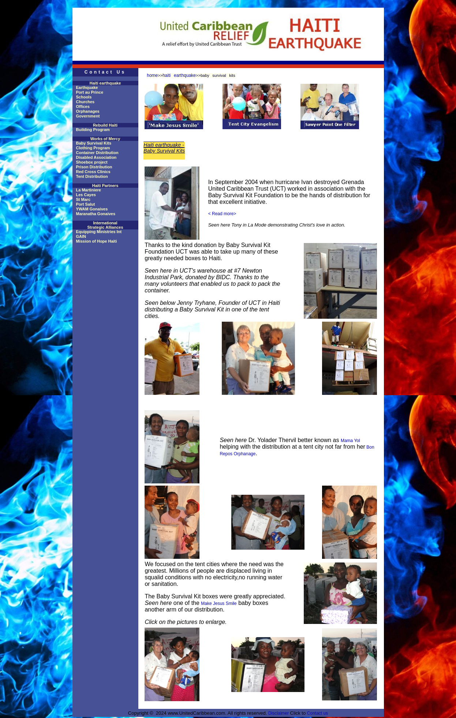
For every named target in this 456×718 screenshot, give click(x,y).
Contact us (317, 713)
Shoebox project (92, 162)
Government (88, 116)
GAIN (81, 236)
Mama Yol (350, 440)
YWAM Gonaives (92, 209)
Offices (83, 106)
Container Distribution (97, 152)
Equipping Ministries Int (99, 231)
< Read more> (222, 213)
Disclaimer (278, 713)
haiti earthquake (179, 75)
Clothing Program (93, 148)
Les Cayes (86, 194)
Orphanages (88, 111)
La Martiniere (88, 190)
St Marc (83, 199)
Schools (84, 97)
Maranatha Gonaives (96, 214)
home (152, 75)
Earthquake (87, 87)
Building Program (93, 129)
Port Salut (85, 204)
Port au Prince (90, 92)
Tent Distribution (92, 176)
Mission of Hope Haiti (96, 241)
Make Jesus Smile (218, 603)
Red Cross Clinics (93, 171)
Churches (85, 102)
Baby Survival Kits (94, 143)
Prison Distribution (94, 167)
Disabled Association (96, 157)
